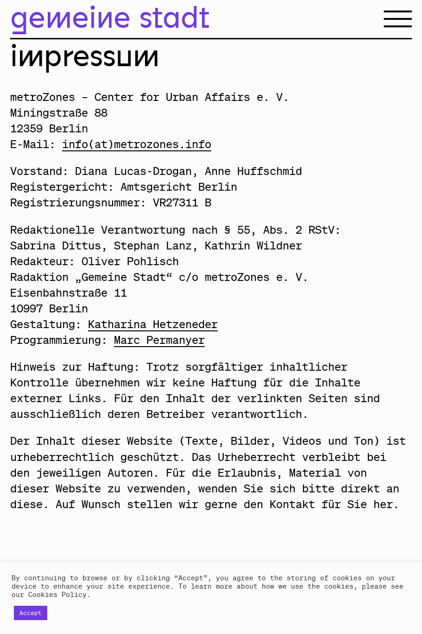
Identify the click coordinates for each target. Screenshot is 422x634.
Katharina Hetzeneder (153, 323)
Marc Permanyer (159, 339)
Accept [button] (30, 613)
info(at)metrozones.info (136, 143)
